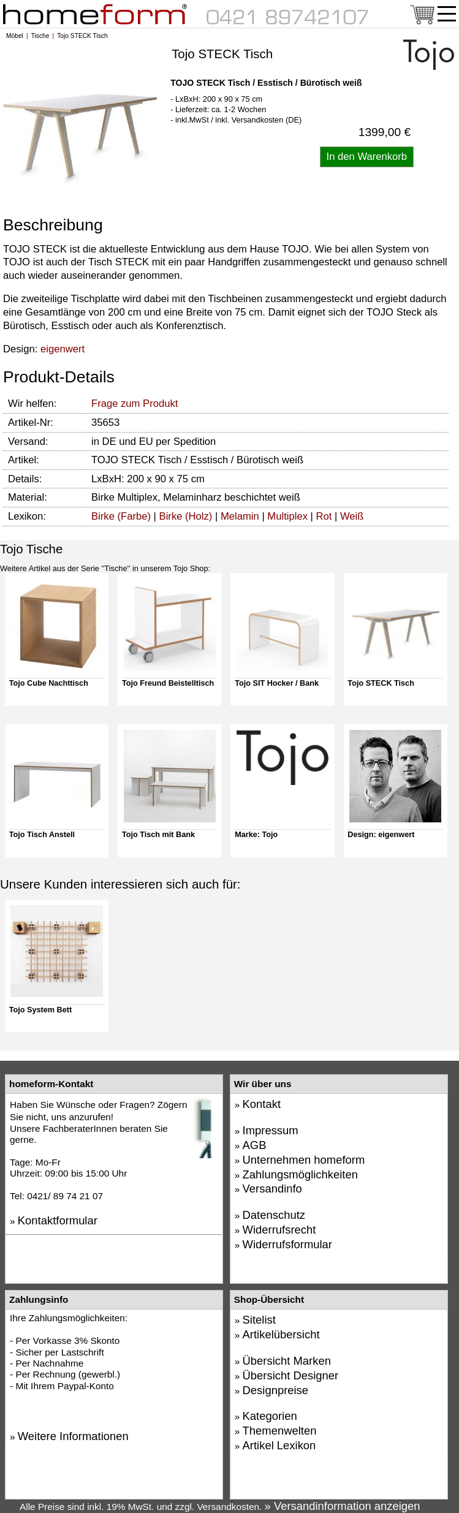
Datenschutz (274, 1214)
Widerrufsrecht (279, 1229)
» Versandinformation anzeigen (342, 1506)
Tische (40, 35)
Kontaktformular (57, 1220)
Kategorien (270, 1415)
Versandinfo (272, 1188)
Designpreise (276, 1390)
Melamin (240, 516)
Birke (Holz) (186, 516)
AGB (255, 1145)
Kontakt (262, 1104)
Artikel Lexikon (279, 1445)
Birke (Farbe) (121, 516)
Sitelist (259, 1319)
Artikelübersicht (281, 1334)
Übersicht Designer (291, 1375)
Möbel (14, 35)
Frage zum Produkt (134, 403)
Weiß (352, 516)
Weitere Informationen (73, 1436)
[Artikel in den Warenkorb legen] (367, 156)
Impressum (270, 1130)
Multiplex (287, 516)
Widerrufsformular (287, 1244)
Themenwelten (280, 1430)
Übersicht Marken (287, 1360)
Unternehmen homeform (304, 1159)
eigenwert (62, 349)
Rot (324, 516)
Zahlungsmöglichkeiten (300, 1174)
